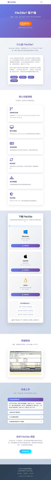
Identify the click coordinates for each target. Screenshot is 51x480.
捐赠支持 (25, 451)
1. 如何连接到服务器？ (14, 399)
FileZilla (12, 2)
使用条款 (25, 473)
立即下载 (25, 24)
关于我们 (31, 473)
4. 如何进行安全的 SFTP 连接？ (17, 421)
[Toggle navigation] (41, 2)
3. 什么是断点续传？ (14, 417)
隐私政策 (19, 473)
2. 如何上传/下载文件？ (15, 412)
